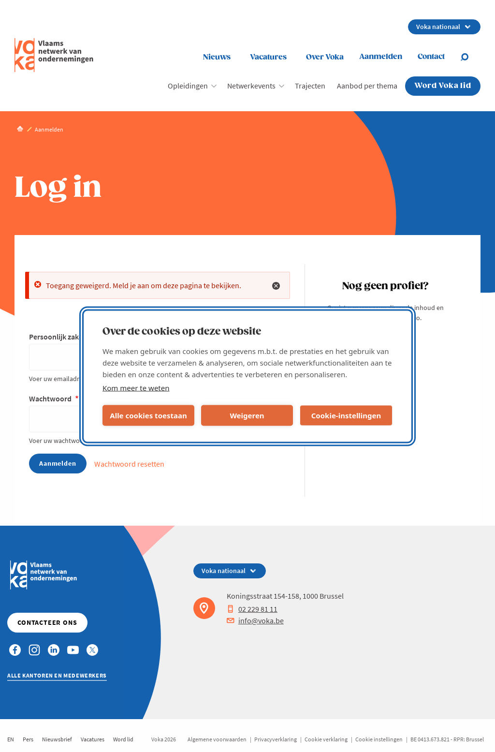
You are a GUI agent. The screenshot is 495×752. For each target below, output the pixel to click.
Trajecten (310, 85)
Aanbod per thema (367, 85)
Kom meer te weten (136, 387)
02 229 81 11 (252, 609)
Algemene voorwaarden (217, 739)
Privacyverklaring (275, 739)
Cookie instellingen (379, 739)
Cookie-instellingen (346, 415)
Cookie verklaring (326, 739)
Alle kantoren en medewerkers (57, 675)
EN (10, 739)
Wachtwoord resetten (129, 464)
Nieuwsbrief (57, 739)
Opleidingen (188, 85)
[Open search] (470, 57)
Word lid (123, 739)
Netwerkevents (251, 85)
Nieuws (217, 57)
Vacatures (268, 57)
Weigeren (247, 415)
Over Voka (325, 57)
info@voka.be (255, 620)
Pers (28, 739)
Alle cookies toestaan (148, 415)
